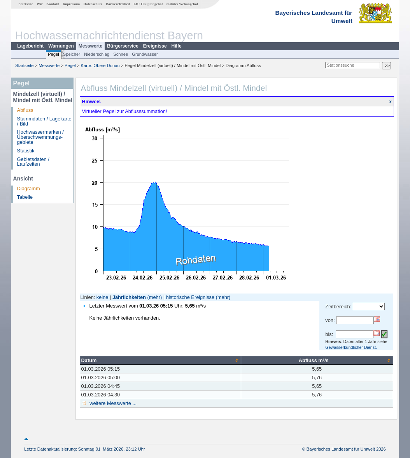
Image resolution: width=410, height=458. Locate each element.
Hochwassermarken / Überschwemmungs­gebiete (40, 137)
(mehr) (154, 297)
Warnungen (61, 46)
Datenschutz (92, 4)
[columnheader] (160, 360)
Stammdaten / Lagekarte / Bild (44, 121)
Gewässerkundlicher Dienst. (351, 347)
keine (102, 297)
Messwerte (90, 46)
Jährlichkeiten (129, 297)
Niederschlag (96, 54)
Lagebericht (30, 46)
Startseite (26, 4)
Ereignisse (155, 46)
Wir (40, 4)
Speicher (71, 54)
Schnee (120, 54)
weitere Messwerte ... (112, 403)
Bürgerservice (122, 46)
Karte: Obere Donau (100, 65)
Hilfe (177, 46)
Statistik (26, 151)
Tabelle (25, 197)
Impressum (71, 4)
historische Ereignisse (190, 297)
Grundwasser (145, 54)
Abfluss (25, 110)
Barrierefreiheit (118, 4)
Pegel (53, 54)
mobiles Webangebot (182, 4)
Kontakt (52, 4)
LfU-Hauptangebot (148, 4)
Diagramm (28, 188)
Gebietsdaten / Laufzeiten (33, 161)
